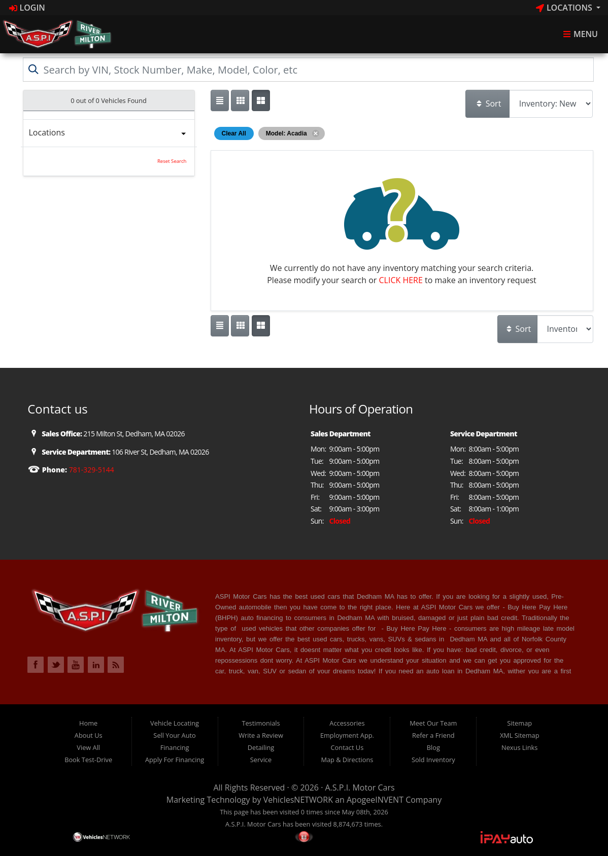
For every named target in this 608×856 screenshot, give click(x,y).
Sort (488, 103)
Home (88, 723)
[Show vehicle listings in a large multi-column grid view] (240, 100)
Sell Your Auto (174, 735)
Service (261, 759)
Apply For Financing (174, 759)
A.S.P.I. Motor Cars (360, 787)
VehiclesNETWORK (298, 799)
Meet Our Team (433, 723)
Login (27, 7)
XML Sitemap (519, 735)
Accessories (346, 723)
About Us (89, 735)
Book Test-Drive (88, 759)
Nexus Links (519, 747)
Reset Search (172, 161)
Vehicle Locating (174, 723)
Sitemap (519, 723)
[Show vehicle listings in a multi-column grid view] (261, 100)
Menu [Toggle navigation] (580, 34)
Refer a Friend (433, 735)
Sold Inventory (433, 759)
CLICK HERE (401, 280)
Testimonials (261, 723)
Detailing (261, 747)
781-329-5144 (90, 469)
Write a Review (261, 735)
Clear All (234, 133)
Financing (174, 747)
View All (88, 747)
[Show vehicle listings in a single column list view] (220, 100)
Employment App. (347, 735)
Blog (433, 747)
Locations (565, 7)
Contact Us (347, 747)
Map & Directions (347, 759)
